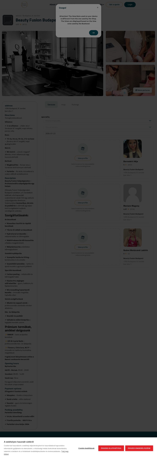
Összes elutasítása (111, 448)
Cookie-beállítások (86, 448)
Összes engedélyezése (139, 448)
